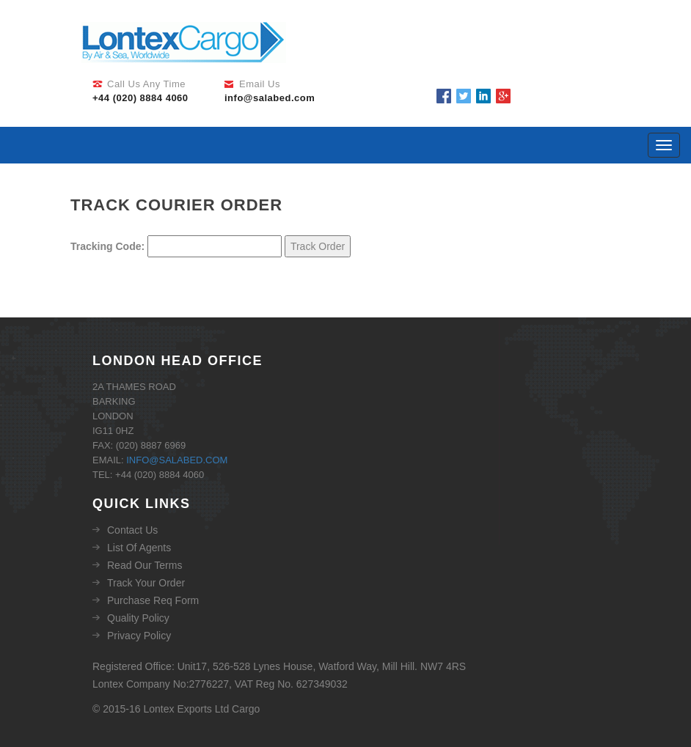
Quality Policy (138, 618)
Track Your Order (146, 583)
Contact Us (132, 530)
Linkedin (483, 96)
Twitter (463, 96)
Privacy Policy (139, 635)
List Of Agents (139, 547)
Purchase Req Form (153, 600)
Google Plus (503, 96)
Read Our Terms (144, 565)
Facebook (443, 96)
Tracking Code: (107, 246)
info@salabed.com (176, 460)
